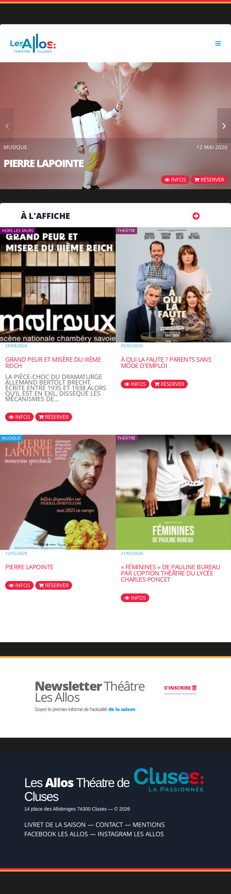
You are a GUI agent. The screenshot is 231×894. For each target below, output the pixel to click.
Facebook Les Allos (56, 834)
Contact (109, 824)
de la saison (121, 709)
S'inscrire (180, 687)
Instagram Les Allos (131, 834)
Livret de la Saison (55, 824)
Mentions (149, 824)
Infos (175, 179)
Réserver (209, 179)
